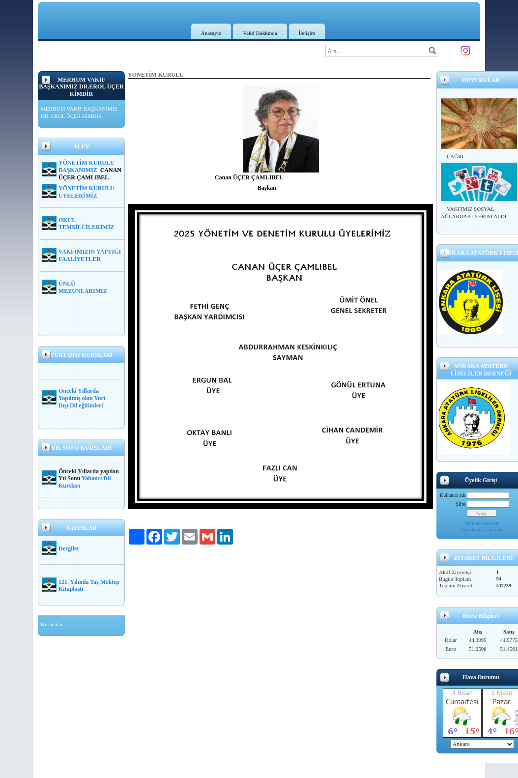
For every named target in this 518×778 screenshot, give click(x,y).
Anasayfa (211, 33)
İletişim (307, 33)
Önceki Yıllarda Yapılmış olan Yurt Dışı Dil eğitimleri (82, 398)
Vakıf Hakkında (260, 33)
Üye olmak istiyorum (482, 529)
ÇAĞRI (455, 156)
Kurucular (52, 624)
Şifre (460, 504)
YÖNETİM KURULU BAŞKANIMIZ (86, 166)
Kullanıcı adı (452, 495)
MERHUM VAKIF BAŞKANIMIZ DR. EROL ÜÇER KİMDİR (79, 112)
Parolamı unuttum (482, 523)
